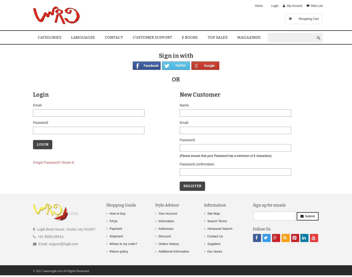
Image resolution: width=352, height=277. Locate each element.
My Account (294, 6)
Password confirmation (197, 164)
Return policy (119, 251)
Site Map (213, 213)
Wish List (317, 6)
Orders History (168, 244)
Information (166, 221)
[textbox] (291, 38)
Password (40, 123)
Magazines (249, 37)
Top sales (218, 37)
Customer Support (152, 37)
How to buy (117, 213)
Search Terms (217, 221)
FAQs (114, 221)
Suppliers (213, 244)
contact (114, 37)
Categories (49, 37)
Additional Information (173, 251)
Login (274, 6)
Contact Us (215, 236)
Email (37, 105)
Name (184, 105)
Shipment (116, 236)
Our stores (214, 251)
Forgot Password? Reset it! (53, 162)
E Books (190, 37)
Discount (164, 236)
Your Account (167, 213)
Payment (116, 229)
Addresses (165, 229)
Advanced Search (219, 229)
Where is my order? (123, 244)
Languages (83, 37)
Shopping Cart (308, 19)
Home (259, 6)
